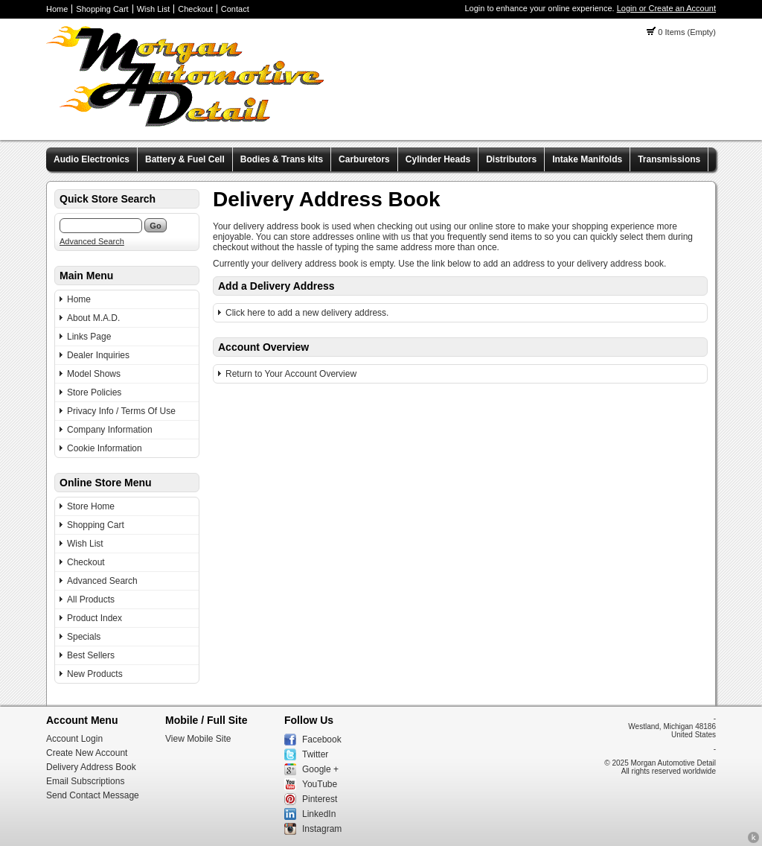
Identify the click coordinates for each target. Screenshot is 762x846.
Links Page (89, 336)
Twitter (315, 754)
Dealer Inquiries (98, 355)
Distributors (511, 159)
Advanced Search (92, 241)
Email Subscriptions (85, 781)
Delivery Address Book (91, 767)
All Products (91, 599)
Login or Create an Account (666, 8)
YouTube (319, 784)
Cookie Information (104, 448)
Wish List (153, 8)
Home (57, 8)
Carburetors (364, 159)
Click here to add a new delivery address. (306, 313)
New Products (95, 674)
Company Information (110, 429)
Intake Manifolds (587, 159)
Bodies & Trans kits (281, 159)
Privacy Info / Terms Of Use (121, 411)
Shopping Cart (102, 8)
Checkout (195, 8)
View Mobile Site (198, 739)
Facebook (322, 739)
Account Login (74, 739)
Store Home (91, 506)
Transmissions (669, 159)
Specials (83, 637)
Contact (235, 8)
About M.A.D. (93, 318)
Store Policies (94, 392)
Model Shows (94, 374)
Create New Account (86, 753)
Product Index (94, 618)
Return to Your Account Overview (290, 374)
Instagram (322, 829)
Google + (320, 769)
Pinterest (319, 799)
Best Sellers (91, 655)
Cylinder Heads (438, 159)
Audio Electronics (91, 159)
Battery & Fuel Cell (185, 159)
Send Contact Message (92, 795)
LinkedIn (319, 814)
